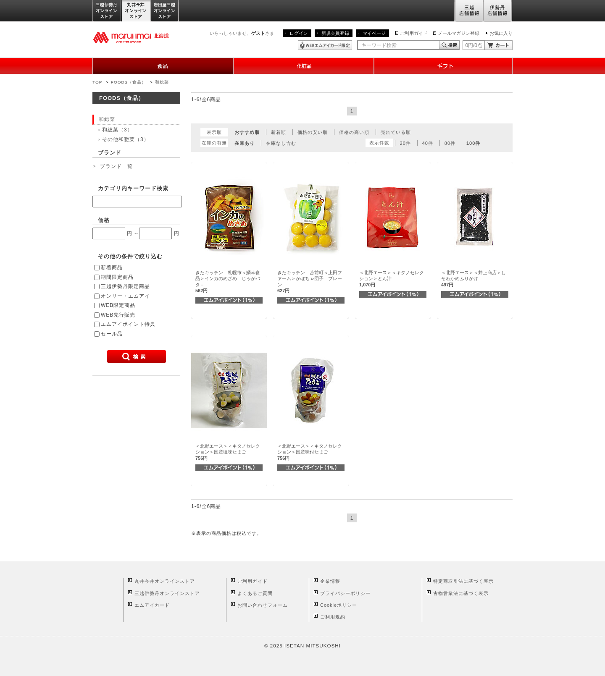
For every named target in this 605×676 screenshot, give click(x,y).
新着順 (278, 132)
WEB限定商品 (118, 305)
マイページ (374, 33)
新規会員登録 (335, 33)
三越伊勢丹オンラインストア (107, 11)
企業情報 (330, 581)
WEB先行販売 (118, 315)
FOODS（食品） (128, 82)
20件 (405, 143)
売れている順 (396, 132)
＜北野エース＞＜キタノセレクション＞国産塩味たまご (227, 452)
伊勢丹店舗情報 (498, 11)
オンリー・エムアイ (125, 296)
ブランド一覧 (116, 166)
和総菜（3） (117, 130)
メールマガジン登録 (458, 33)
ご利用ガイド (414, 33)
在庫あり (244, 143)
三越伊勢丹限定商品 (125, 286)
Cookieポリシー (338, 605)
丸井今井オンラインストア (136, 11)
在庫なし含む (281, 143)
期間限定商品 (117, 277)
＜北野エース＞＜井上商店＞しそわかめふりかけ (473, 278)
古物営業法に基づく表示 (461, 593)
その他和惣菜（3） (125, 139)
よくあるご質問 (255, 593)
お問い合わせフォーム (262, 605)
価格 (104, 220)
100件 (473, 143)
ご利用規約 (332, 616)
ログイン (298, 33)
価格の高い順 (354, 132)
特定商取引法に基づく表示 (463, 581)
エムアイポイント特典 (128, 324)
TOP (97, 82)
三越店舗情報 (468, 11)
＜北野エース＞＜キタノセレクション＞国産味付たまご (309, 452)
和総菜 (162, 82)
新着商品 (112, 267)
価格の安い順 (312, 132)
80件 (450, 143)
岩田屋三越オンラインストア (164, 11)
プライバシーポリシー (345, 593)
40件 (427, 143)
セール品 (112, 334)
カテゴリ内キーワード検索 (133, 188)
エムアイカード (152, 605)
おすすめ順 (247, 132)
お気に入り (501, 33)
